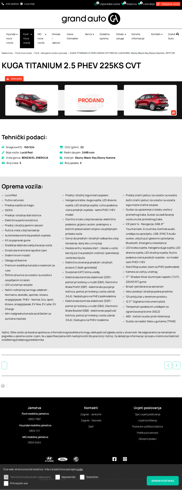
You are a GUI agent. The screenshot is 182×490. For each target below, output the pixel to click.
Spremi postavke (162, 480)
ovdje (79, 469)
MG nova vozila (42, 39)
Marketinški (69, 477)
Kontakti (157, 35)
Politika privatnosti (147, 433)
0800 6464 (34, 443)
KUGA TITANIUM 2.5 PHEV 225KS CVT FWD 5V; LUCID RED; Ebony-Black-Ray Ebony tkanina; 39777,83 (122, 53)
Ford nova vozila (27, 39)
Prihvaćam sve (19, 483)
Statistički (92, 477)
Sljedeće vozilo (176, 366)
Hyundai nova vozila (12, 39)
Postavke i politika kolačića (147, 427)
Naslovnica (7, 53)
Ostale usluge (121, 37)
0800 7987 (34, 420)
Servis (90, 35)
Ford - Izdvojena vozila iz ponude (50, 53)
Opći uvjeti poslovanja (147, 415)
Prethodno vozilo (168, 366)
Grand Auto (173, 37)
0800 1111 (34, 431)
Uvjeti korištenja (147, 421)
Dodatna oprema (104, 37)
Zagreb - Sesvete (91, 421)
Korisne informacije (138, 37)
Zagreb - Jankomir (91, 415)
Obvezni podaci (147, 439)
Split (91, 427)
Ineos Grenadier (72, 37)
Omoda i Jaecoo (56, 39)
